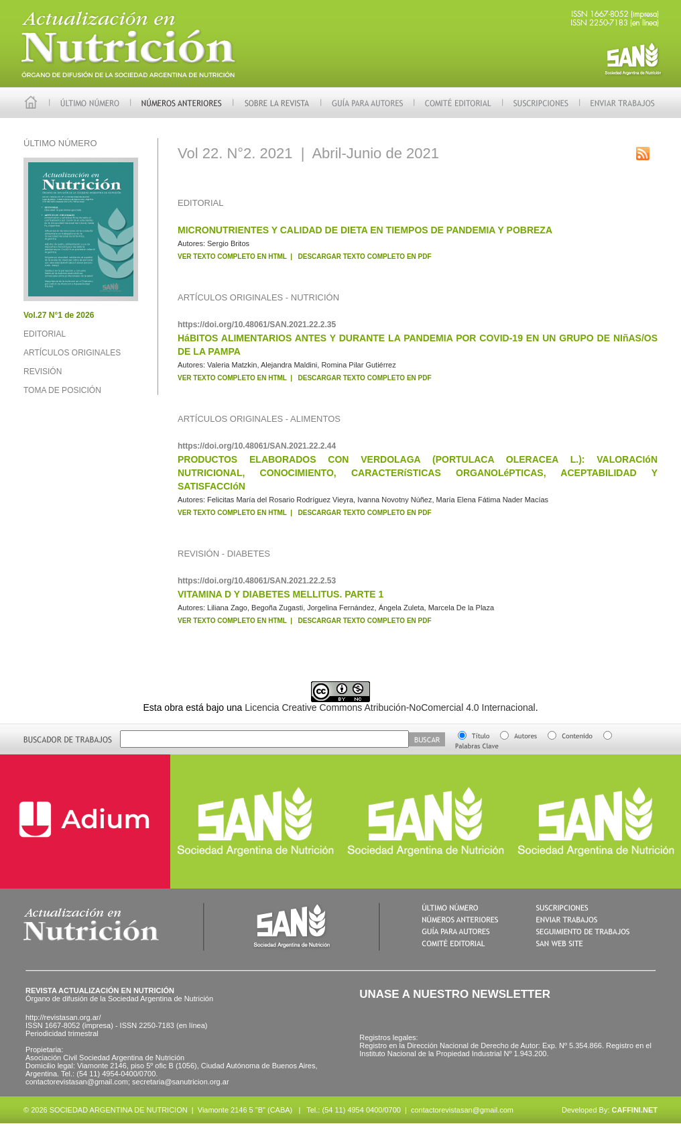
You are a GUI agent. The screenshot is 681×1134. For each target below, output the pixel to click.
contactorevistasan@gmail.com (462, 1110)
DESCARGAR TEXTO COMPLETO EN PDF (365, 256)
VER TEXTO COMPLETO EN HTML (232, 256)
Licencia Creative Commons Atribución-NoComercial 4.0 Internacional (390, 707)
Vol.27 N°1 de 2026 (58, 315)
